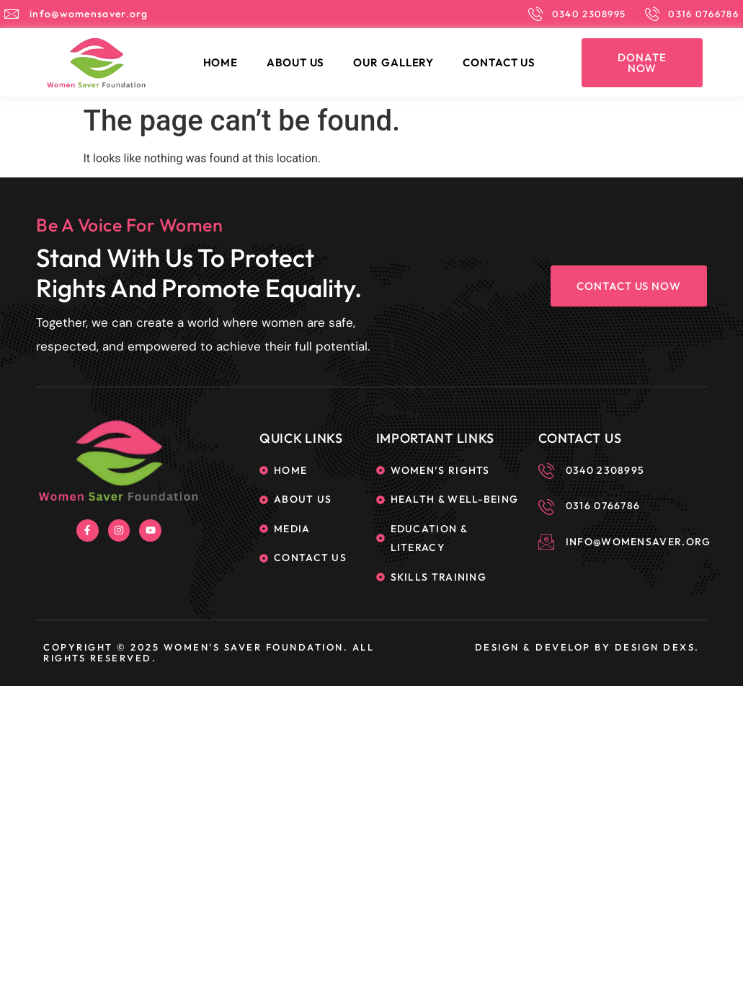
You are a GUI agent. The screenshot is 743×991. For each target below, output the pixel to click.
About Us (295, 62)
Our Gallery (393, 62)
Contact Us (499, 62)
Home (221, 62)
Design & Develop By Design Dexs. (587, 647)
